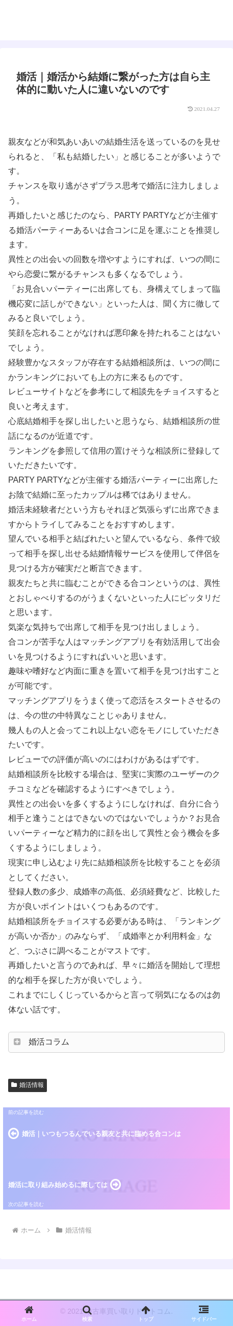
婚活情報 (27, 1084)
